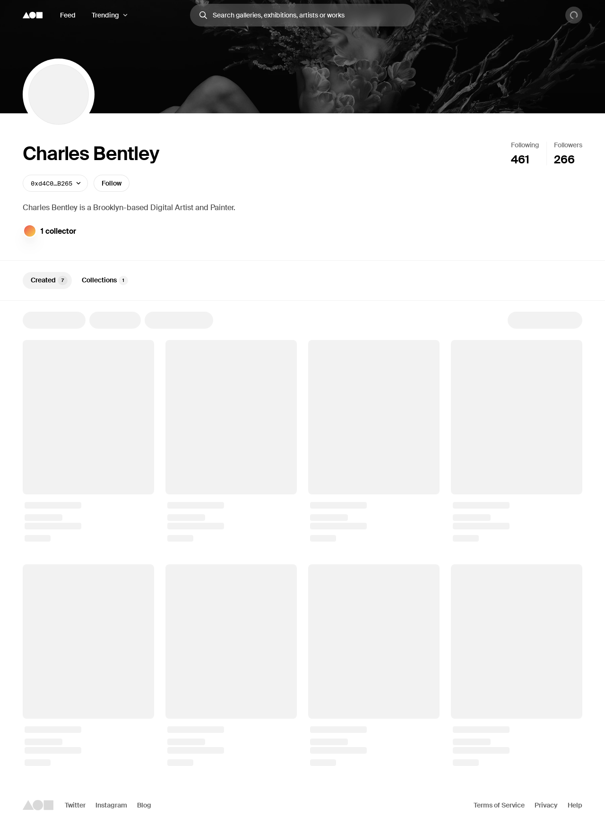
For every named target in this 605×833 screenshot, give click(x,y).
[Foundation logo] (33, 15)
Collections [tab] (105, 280)
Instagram (111, 805)
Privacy (546, 805)
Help (575, 805)
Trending (105, 15)
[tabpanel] (302, 538)
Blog (144, 805)
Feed (68, 15)
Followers (568, 145)
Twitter (75, 805)
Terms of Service (499, 805)
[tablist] (302, 280)
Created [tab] (49, 280)
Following (525, 145)
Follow (111, 183)
